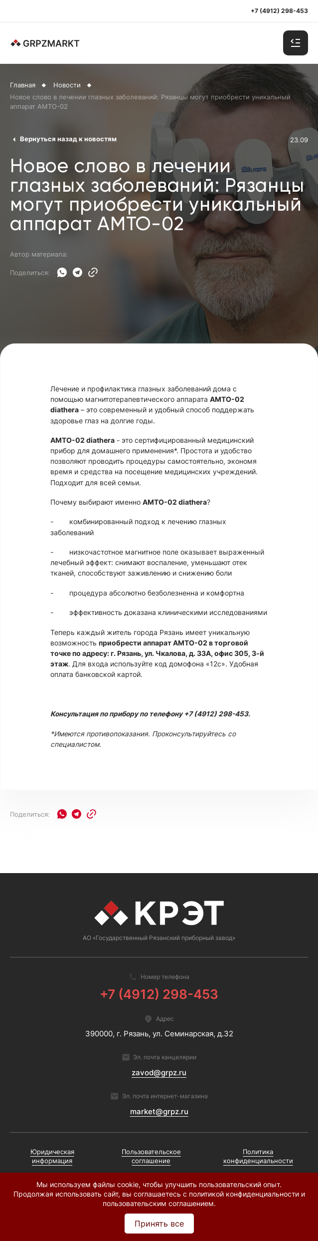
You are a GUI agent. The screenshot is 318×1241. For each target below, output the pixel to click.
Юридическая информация (52, 1156)
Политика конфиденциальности (258, 1156)
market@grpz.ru (159, 1111)
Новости (67, 85)
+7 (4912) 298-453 (159, 994)
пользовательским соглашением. (159, 1203)
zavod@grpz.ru (159, 1072)
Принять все (159, 1224)
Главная (22, 85)
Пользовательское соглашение (151, 1156)
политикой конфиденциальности (244, 1194)
